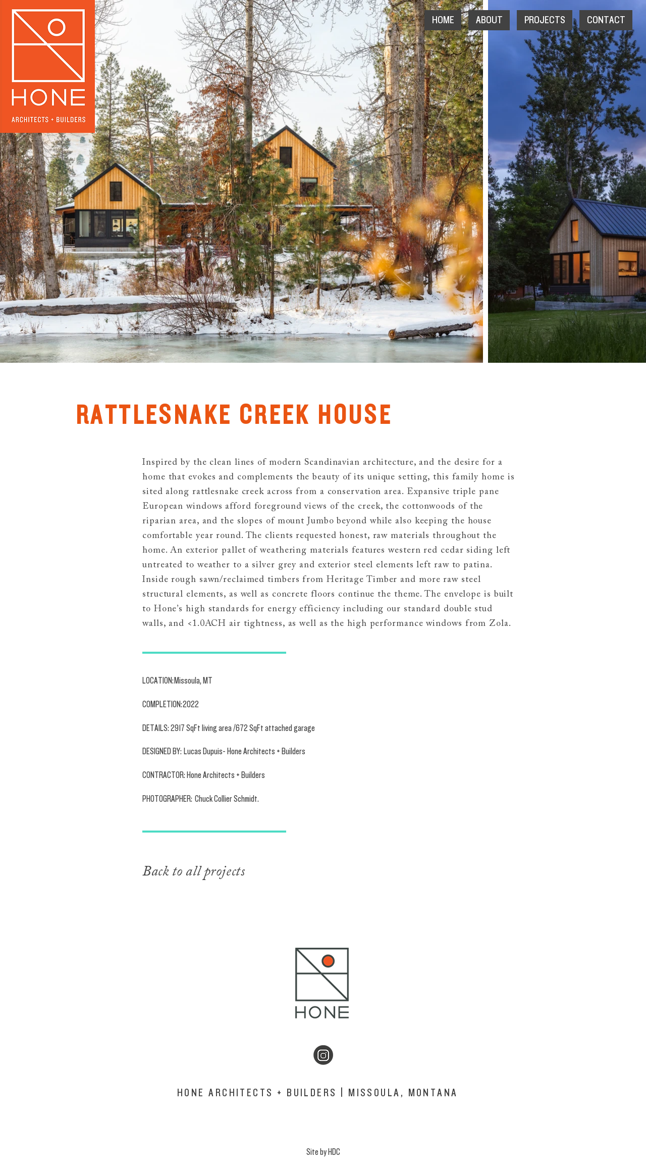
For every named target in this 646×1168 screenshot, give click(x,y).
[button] (489, 20)
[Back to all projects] (222, 872)
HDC (334, 1152)
